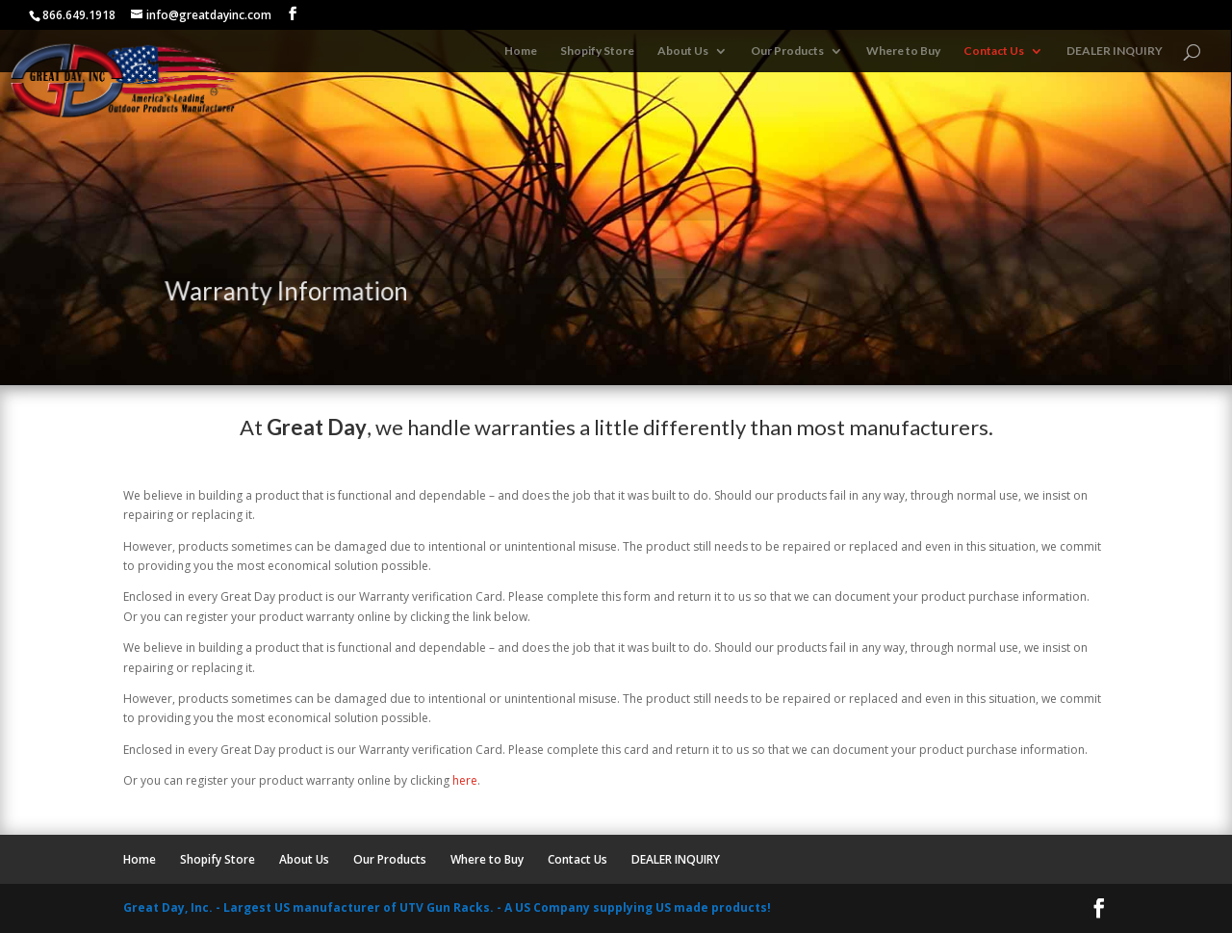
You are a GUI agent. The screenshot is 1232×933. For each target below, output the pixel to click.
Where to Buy (903, 51)
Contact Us (993, 51)
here (464, 780)
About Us (682, 51)
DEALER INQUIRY (1114, 51)
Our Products (787, 51)
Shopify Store (597, 51)
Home (520, 51)
